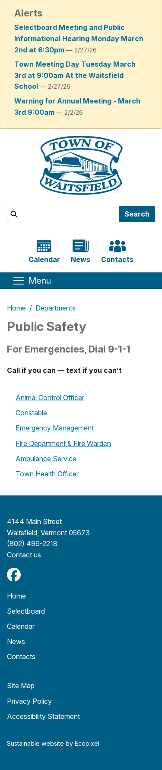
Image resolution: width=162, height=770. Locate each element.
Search (136, 214)
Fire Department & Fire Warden (63, 443)
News (16, 641)
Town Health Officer (47, 473)
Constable (31, 412)
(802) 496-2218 (32, 543)
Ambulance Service (46, 458)
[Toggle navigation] (31, 280)
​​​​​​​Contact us (24, 554)
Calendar (21, 626)
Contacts (21, 656)
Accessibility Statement (43, 716)
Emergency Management (55, 428)
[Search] (63, 214)
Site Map (21, 685)
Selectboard (26, 611)
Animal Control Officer (50, 397)
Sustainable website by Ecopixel (53, 743)
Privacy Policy (29, 701)
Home (16, 308)
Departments (55, 308)
